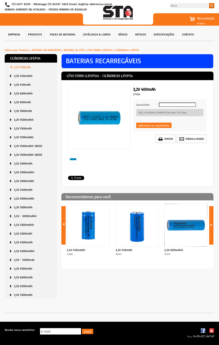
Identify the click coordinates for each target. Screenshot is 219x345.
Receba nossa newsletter (20, 330)
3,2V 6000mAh (23, 277)
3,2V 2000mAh (23, 163)
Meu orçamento (205, 18)
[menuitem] (14, 34)
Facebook (203, 330)
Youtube (211, 330)
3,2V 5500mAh (23, 268)
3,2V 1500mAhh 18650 (28, 146)
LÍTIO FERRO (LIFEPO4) (99, 50)
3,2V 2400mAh (23, 190)
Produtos (24, 50)
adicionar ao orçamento (153, 125)
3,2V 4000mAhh (24, 251)
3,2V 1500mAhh (24, 119)
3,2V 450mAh (22, 84)
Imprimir (168, 138)
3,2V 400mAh (22, 67)
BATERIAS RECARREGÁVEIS (46, 50)
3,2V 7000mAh (23, 295)
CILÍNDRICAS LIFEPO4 (127, 50)
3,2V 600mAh (22, 102)
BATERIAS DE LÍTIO (74, 50)
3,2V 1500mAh (23, 128)
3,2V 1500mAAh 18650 (28, 155)
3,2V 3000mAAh (24, 198)
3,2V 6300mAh (23, 286)
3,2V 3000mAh (23, 207)
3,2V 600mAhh (23, 93)
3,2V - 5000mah (24, 260)
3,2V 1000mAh (23, 111)
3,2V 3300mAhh (24, 225)
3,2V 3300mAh (23, 233)
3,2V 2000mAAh (24, 181)
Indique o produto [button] (195, 138)
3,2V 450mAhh (23, 76)
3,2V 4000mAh (23, 242)
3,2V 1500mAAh (24, 137)
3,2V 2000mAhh (24, 172)
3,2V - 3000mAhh (25, 216)
